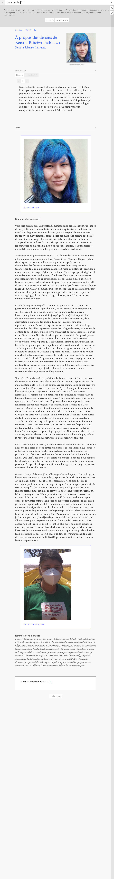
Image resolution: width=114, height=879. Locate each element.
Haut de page (55, 696)
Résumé (19, 75)
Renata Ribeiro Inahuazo (30, 47)
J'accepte (50, 20)
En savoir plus (62, 20)
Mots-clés (31, 75)
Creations (19, 30)
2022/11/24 (31, 30)
